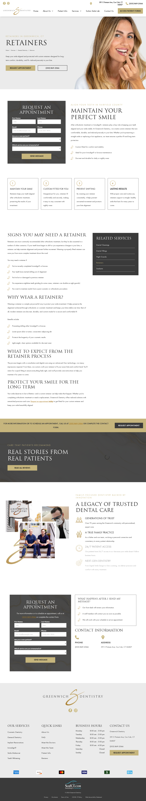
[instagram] (8, 3)
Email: (14, 127)
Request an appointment (42, 401)
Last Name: (41, 118)
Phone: (39, 127)
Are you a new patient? (20, 136)
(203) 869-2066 (76, 423)
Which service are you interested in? (25, 145)
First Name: (16, 118)
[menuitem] (36, 11)
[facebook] (4, 3)
